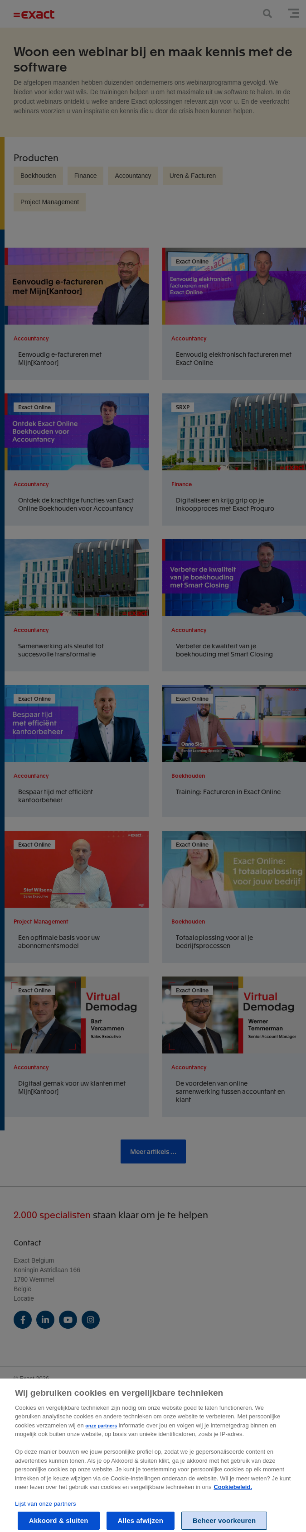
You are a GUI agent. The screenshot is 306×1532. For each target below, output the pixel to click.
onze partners (101, 1433)
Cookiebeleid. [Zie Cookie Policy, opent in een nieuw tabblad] (233, 1495)
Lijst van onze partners (45, 1511)
